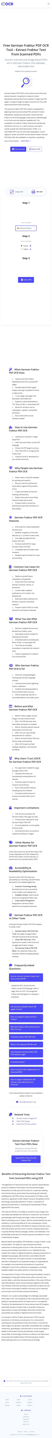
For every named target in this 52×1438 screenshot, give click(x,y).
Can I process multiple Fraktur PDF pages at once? (26, 1007)
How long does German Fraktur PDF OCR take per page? (26, 1053)
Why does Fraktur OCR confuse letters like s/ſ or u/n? (26, 1028)
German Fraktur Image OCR (27, 1118)
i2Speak (7, 1405)
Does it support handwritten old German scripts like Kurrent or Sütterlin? (26, 1082)
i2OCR (30, 1400)
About (26, 1414)
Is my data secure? (26, 1062)
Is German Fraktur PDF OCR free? (26, 1037)
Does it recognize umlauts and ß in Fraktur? (26, 1018)
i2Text (7, 1402)
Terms (25, 1431)
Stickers (29, 1405)
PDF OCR (26, 1422)
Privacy (20, 1431)
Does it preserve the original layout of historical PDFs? (26, 1070)
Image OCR (26, 1419)
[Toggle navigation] (48, 4)
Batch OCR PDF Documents (26, 1124)
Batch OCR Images (23, 1121)
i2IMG (18, 1400)
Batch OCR (34, 149)
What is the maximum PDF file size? (26, 1044)
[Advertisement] (27, 26)
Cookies (31, 1431)
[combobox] (26, 228)
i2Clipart (29, 1402)
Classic (26, 249)
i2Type (18, 1405)
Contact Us (26, 1417)
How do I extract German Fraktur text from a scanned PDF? (26, 977)
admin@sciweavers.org (27, 1102)
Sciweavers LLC (31, 1434)
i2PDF (7, 1400)
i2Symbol (18, 1402)
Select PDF (26, 280)
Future (26, 246)
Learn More (26, 141)
